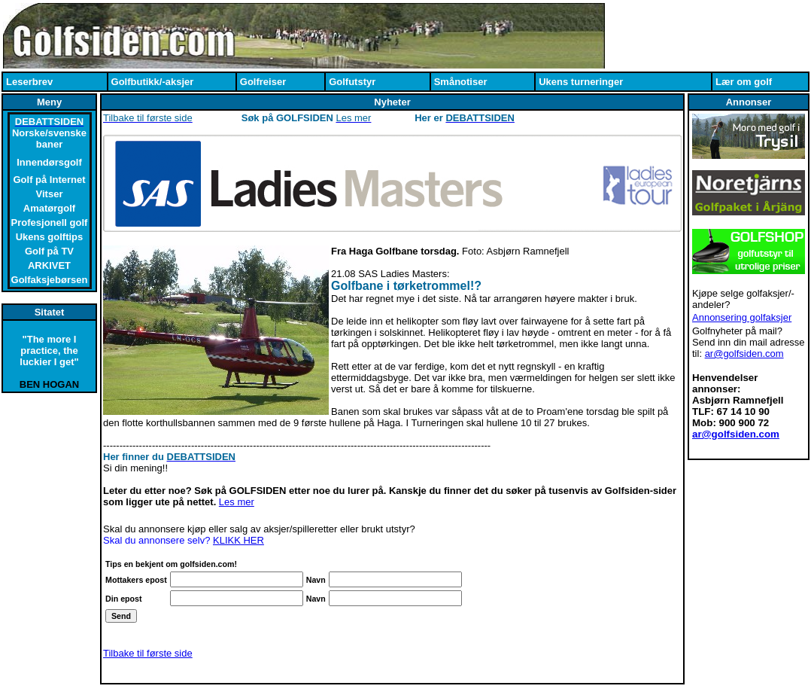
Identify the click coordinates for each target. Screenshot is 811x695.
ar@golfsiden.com (744, 353)
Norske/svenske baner (49, 138)
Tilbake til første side (148, 653)
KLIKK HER (238, 540)
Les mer (236, 502)
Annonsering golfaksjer (741, 317)
